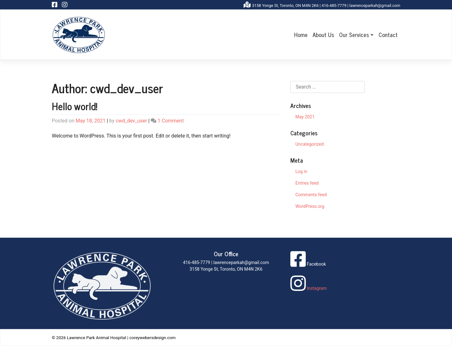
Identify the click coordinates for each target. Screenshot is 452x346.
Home (301, 34)
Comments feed (311, 194)
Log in (301, 171)
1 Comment (171, 121)
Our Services (354, 34)
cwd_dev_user (131, 121)
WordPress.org (309, 206)
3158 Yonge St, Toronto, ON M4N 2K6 (285, 5)
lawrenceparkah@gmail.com (374, 5)
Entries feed (307, 183)
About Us (323, 34)
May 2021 (305, 116)
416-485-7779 (334, 5)
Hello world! (74, 106)
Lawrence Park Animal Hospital (96, 337)
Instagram (308, 288)
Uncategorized (309, 144)
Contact (388, 34)
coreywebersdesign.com (152, 337)
